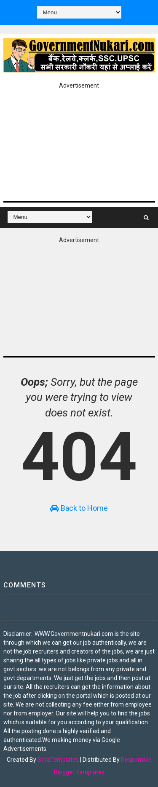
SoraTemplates (58, 759)
